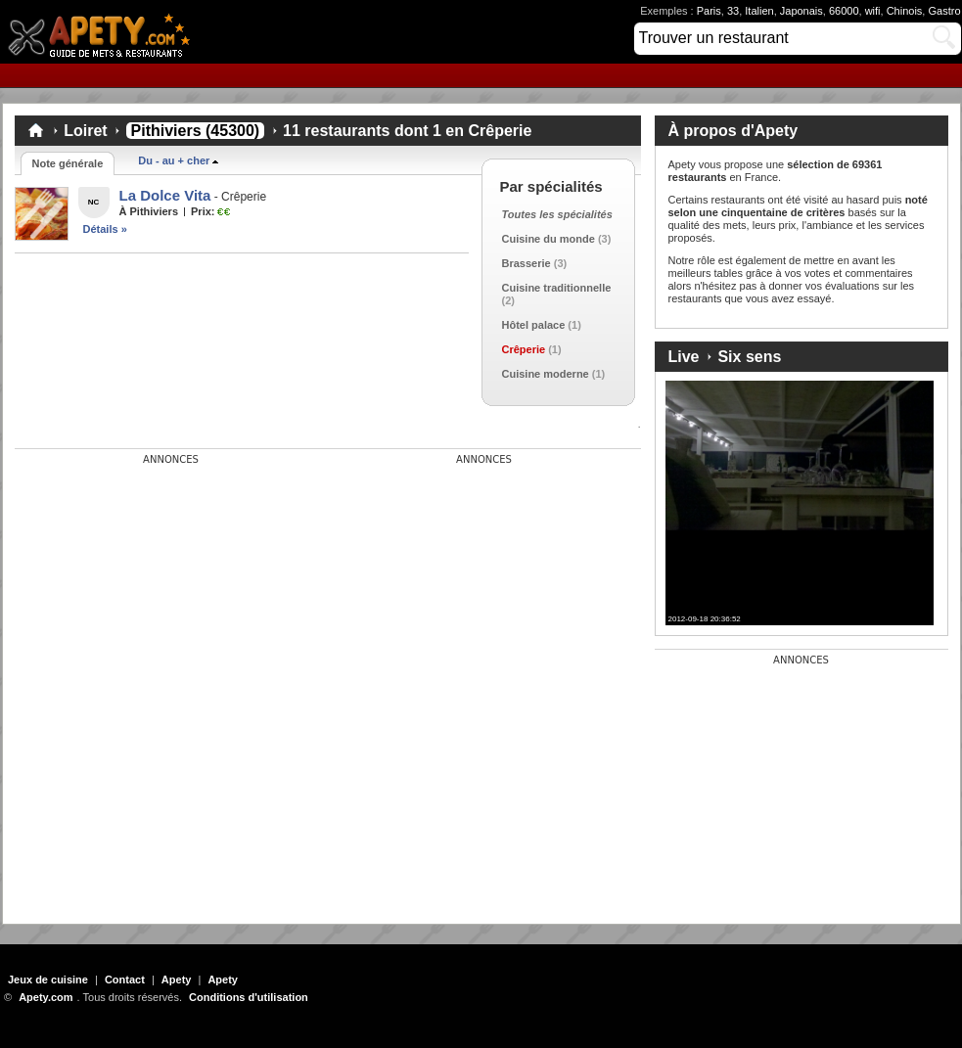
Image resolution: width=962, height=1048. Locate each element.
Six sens (749, 356)
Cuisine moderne (545, 374)
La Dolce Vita (165, 195)
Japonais (801, 11)
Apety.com (104, 32)
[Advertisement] (161, 588)
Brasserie (526, 263)
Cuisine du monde (548, 239)
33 (733, 11)
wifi (873, 11)
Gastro (944, 11)
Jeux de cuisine (48, 979)
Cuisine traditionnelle (557, 288)
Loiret (85, 130)
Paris (709, 11)
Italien (759, 11)
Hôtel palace (534, 325)
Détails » (105, 229)
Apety (176, 979)
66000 (844, 11)
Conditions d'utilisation (248, 997)
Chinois (905, 11)
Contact (125, 979)
